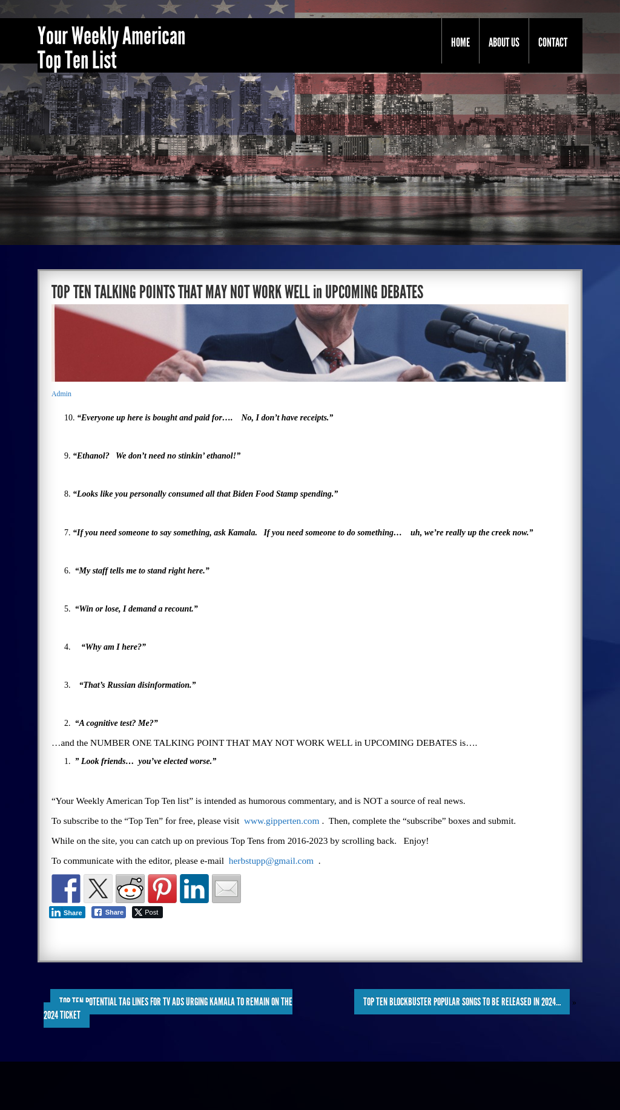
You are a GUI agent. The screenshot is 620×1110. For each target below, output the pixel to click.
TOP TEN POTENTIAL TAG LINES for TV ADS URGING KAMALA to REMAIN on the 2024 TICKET (168, 1008)
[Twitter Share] (147, 912)
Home (460, 42)
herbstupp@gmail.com (271, 860)
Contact (552, 42)
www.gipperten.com (282, 820)
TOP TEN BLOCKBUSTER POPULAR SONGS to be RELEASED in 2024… (462, 1001)
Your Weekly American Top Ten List (111, 48)
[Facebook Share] (109, 912)
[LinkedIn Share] (67, 912)
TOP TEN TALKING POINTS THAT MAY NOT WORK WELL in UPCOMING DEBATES (237, 292)
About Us (504, 42)
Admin (61, 394)
